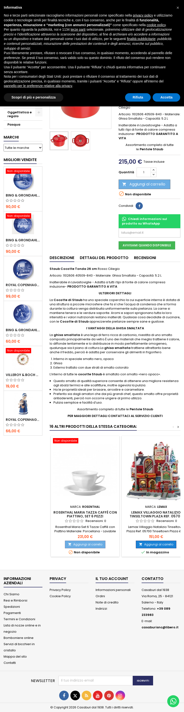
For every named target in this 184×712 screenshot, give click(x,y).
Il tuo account (112, 578)
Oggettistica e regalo (19, 114)
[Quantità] (144, 172)
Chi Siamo (11, 594)
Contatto (152, 578)
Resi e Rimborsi (15, 600)
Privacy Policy (60, 590)
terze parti (78, 29)
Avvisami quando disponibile (147, 245)
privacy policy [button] (143, 15)
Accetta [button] (166, 97)
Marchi (11, 137)
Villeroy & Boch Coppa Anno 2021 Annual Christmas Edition (23, 375)
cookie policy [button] (156, 25)
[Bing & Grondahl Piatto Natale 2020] (23, 171)
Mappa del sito (15, 656)
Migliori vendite (20, 159)
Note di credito (107, 602)
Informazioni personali (113, 590)
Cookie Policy (60, 596)
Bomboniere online (19, 638)
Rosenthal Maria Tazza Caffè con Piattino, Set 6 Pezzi (85, 514)
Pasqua (13, 124)
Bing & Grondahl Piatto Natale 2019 (23, 240)
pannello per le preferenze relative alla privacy (38, 86)
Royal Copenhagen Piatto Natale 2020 (23, 285)
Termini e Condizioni (19, 619)
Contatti (10, 662)
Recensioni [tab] (145, 257)
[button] (178, 8)
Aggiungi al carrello (143, 184)
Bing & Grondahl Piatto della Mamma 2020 (23, 330)
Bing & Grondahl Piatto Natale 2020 (23, 195)
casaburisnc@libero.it (160, 627)
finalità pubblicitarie (141, 39)
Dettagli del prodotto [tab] (104, 257)
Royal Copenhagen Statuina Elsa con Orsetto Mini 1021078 (23, 420)
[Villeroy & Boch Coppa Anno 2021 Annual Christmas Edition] (23, 351)
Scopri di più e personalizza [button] (34, 97)
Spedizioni (12, 606)
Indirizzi (101, 608)
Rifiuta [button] (138, 97)
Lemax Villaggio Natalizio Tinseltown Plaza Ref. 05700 (156, 514)
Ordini (100, 596)
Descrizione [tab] (62, 257)
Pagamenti (12, 613)
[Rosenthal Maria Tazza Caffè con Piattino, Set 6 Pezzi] (85, 441)
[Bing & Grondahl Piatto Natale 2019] (23, 216)
